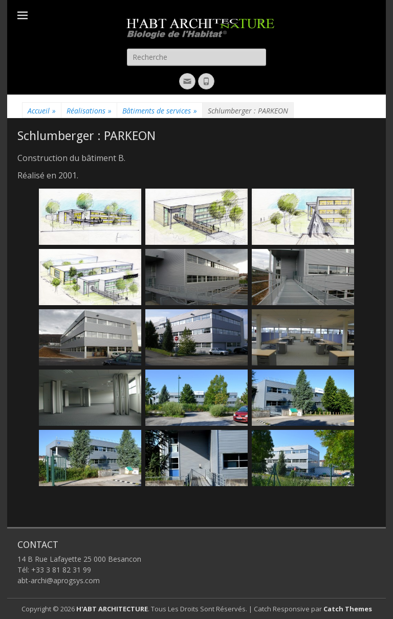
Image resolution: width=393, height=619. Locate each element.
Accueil (42, 110)
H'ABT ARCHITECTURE (112, 608)
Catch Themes (347, 608)
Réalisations (89, 110)
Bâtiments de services (159, 110)
